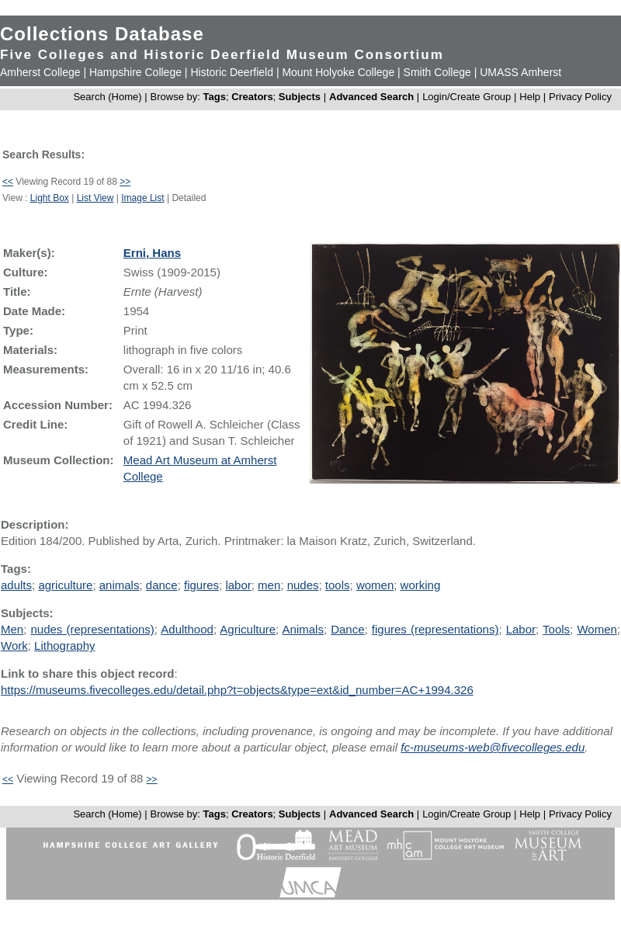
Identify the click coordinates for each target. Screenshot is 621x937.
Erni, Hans (152, 252)
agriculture (65, 585)
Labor (521, 629)
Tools (556, 629)
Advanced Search (371, 96)
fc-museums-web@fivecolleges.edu (493, 747)
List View (95, 198)
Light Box (49, 198)
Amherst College (40, 72)
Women (596, 629)
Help (529, 96)
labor (238, 585)
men (269, 585)
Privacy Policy (580, 96)
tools (337, 585)
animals (119, 585)
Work (14, 645)
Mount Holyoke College (338, 72)
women (375, 585)
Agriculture (248, 629)
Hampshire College (135, 72)
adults (16, 585)
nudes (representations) (92, 629)
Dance (347, 629)
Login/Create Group (468, 96)
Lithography (64, 645)
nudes (303, 585)
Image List (142, 198)
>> (125, 181)
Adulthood (187, 629)
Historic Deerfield (231, 72)
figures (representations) (435, 629)
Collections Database (102, 33)
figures (201, 585)
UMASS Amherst (520, 72)
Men (12, 629)
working (421, 585)
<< (7, 181)
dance (162, 585)
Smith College (437, 72)
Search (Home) (107, 96)
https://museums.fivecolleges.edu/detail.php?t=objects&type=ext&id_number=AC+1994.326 (237, 689)
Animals (303, 629)
